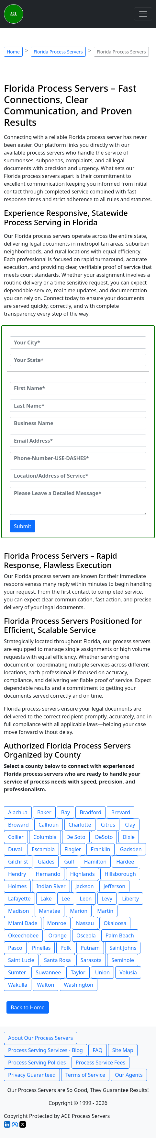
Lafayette (19, 898)
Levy (107, 898)
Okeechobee (23, 935)
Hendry (17, 873)
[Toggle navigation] (143, 13)
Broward (18, 824)
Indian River (50, 886)
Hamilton (95, 861)
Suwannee (48, 972)
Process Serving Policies (37, 1062)
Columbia (45, 837)
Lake (46, 898)
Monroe (56, 923)
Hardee (125, 861)
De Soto (75, 837)
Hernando (48, 873)
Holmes (17, 886)
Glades (46, 861)
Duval (15, 849)
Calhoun (49, 824)
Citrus (108, 824)
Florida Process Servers (58, 52)
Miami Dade (22, 923)
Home (13, 52)
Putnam (90, 947)
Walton (45, 984)
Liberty (130, 898)
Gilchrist (18, 861)
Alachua (18, 812)
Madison (18, 910)
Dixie (129, 837)
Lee (65, 898)
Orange (57, 935)
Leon (86, 898)
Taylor (78, 972)
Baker (44, 812)
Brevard (120, 812)
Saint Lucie (21, 960)
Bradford (90, 812)
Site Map (122, 1050)
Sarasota (91, 960)
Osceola (86, 935)
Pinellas (41, 947)
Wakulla (17, 984)
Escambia (43, 849)
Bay (65, 812)
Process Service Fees (100, 1062)
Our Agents (129, 1074)
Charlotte (80, 824)
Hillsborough (120, 873)
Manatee (49, 910)
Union (102, 972)
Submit (22, 526)
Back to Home (28, 1007)
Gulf (69, 861)
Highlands (82, 873)
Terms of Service (85, 1074)
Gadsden (131, 849)
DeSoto (104, 837)
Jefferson (114, 886)
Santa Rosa (57, 960)
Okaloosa (115, 923)
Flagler (72, 849)
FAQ (97, 1050)
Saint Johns (122, 947)
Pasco (15, 947)
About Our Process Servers (40, 1037)
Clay (130, 824)
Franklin (100, 849)
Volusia (128, 972)
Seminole (122, 960)
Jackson (84, 886)
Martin (105, 910)
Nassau (85, 923)
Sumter (17, 972)
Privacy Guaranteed (32, 1074)
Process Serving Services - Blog (45, 1050)
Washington (78, 984)
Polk (66, 947)
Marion (78, 910)
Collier (16, 837)
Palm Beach (120, 935)
